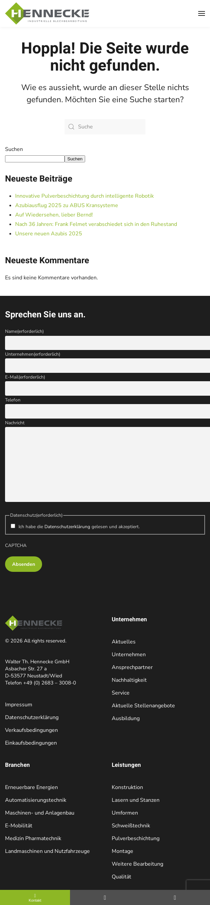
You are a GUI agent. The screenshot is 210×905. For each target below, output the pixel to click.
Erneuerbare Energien (31, 787)
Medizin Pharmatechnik (33, 838)
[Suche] (105, 126)
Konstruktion (127, 787)
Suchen (14, 149)
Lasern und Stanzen (136, 800)
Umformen (125, 813)
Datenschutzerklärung (67, 526)
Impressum (18, 704)
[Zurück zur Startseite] (47, 13)
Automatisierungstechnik (35, 800)
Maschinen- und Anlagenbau (39, 813)
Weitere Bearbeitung (137, 864)
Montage (122, 851)
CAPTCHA (16, 545)
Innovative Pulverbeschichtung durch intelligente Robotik (85, 196)
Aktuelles (124, 641)
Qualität (121, 876)
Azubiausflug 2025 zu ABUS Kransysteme (67, 205)
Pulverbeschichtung (136, 838)
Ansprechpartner (132, 667)
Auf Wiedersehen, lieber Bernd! (54, 215)
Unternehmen (32, 354)
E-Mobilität (18, 825)
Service (121, 693)
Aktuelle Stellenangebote (143, 705)
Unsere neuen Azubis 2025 (48, 233)
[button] (201, 13)
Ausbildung (126, 718)
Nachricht (15, 423)
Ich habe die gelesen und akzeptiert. (79, 526)
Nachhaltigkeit (129, 680)
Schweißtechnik (131, 825)
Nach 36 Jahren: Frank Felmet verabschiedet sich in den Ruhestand (96, 224)
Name (24, 331)
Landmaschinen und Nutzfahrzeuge (47, 851)
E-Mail (25, 377)
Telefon (13, 400)
